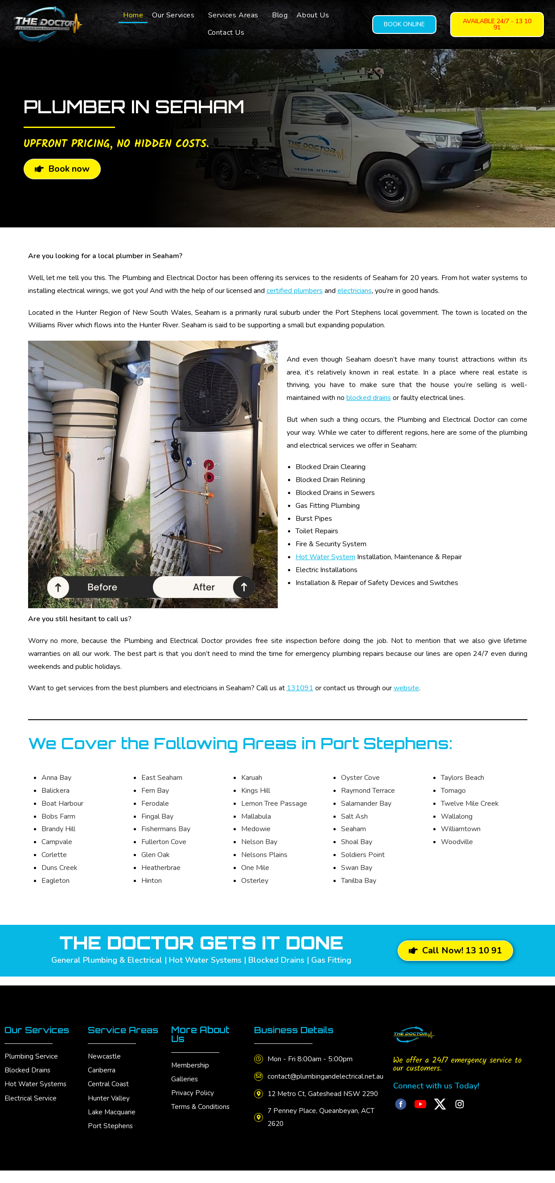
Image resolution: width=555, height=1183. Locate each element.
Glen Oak (155, 855)
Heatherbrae (161, 868)
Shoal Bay (356, 842)
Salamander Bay (366, 803)
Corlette (54, 855)
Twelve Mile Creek (470, 803)
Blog (280, 15)
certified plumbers (295, 291)
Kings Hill (255, 791)
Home (133, 15)
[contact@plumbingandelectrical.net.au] (259, 1076)
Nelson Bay (259, 842)
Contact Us (226, 32)
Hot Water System (325, 557)
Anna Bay (56, 778)
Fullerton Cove (163, 842)
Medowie (256, 829)
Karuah (251, 778)
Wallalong (457, 816)
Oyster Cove (360, 778)
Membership (190, 1065)
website (406, 688)
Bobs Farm (58, 816)
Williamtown (461, 829)
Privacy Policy (192, 1093)
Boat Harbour (62, 803)
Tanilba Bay (358, 881)
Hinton (151, 881)
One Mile (255, 868)
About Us (312, 15)
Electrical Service (30, 1098)
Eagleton (55, 881)
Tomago (453, 791)
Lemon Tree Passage (274, 803)
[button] (175, 15)
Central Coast (108, 1084)
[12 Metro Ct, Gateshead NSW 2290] (259, 1100)
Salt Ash (354, 816)
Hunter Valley (109, 1098)
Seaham (353, 829)
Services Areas (233, 15)
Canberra (101, 1070)
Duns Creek (59, 868)
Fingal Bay (157, 816)
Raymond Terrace (368, 791)
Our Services (173, 15)
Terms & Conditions (201, 1107)
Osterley (254, 881)
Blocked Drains (27, 1070)
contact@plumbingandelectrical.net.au (327, 1076)
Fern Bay (155, 791)
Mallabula (256, 816)
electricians (354, 291)
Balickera (55, 791)
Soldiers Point (363, 855)
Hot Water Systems (36, 1084)
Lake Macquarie (112, 1112)
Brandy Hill (58, 829)
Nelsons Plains (264, 855)
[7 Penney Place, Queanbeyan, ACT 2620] (259, 1130)
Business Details (296, 1029)
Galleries (184, 1079)
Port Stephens (110, 1125)
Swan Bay (356, 868)
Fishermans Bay (165, 829)
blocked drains (368, 398)
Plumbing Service (31, 1056)
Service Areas (124, 1029)
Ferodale (155, 803)
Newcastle (105, 1056)
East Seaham (161, 778)
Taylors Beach (462, 778)
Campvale (56, 842)
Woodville (457, 842)
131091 (300, 688)
